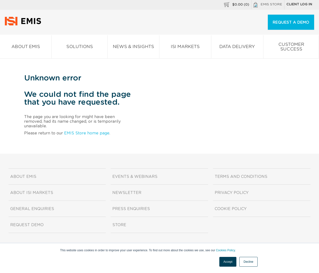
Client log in (299, 4)
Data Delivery (237, 48)
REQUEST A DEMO (291, 22)
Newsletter (126, 193)
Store (119, 225)
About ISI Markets (31, 193)
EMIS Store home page (86, 133)
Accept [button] (227, 261)
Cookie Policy (231, 209)
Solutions (80, 48)
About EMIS (26, 48)
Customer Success (291, 47)
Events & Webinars (134, 177)
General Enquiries (32, 209)
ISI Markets (185, 48)
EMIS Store (267, 5)
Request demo (27, 225)
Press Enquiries (131, 209)
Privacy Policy (232, 193)
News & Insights (133, 48)
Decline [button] (248, 261)
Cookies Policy (225, 250)
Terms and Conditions (241, 177)
